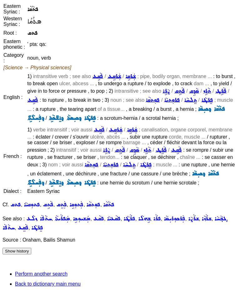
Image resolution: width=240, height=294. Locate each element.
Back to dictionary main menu (48, 284)
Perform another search (41, 274)
